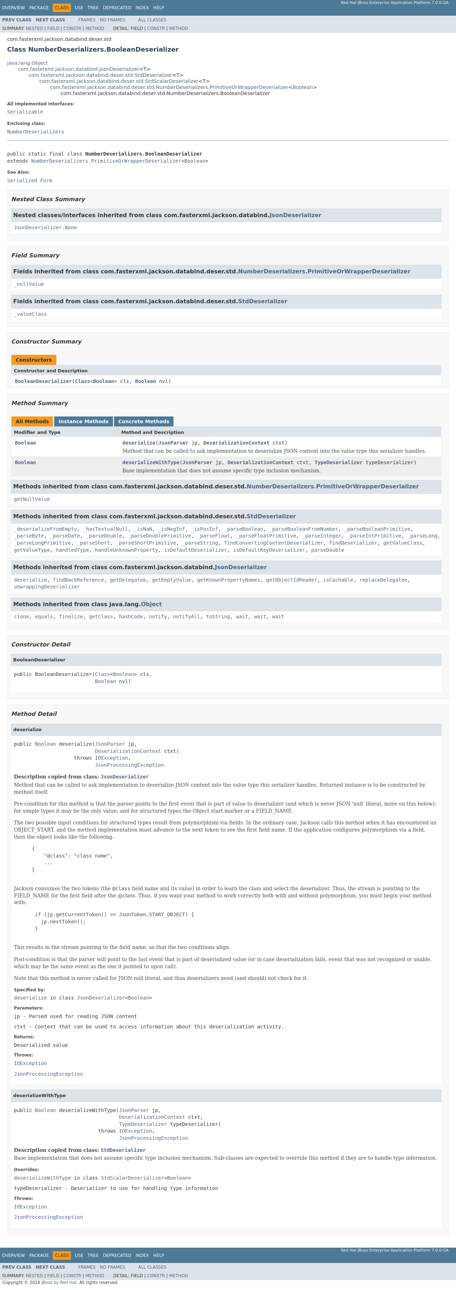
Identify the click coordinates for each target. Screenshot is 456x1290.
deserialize (139, 443)
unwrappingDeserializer (47, 586)
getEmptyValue (171, 580)
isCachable (338, 580)
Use (79, 7)
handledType (72, 550)
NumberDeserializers (35, 132)
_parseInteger (321, 536)
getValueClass (403, 543)
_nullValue (29, 284)
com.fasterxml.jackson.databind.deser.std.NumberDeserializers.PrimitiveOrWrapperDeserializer (169, 87)
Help (158, 7)
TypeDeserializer (339, 462)
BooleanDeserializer (43, 381)
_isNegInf (171, 529)
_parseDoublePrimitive (159, 536)
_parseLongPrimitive (42, 543)
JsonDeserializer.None (45, 227)
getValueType (32, 550)
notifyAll (186, 616)
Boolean (302, 87)
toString (218, 616)
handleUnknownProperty (126, 550)
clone (21, 616)
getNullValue (32, 499)
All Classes (152, 19)
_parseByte (29, 536)
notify (158, 616)
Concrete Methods (144, 421)
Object (151, 604)
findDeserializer (353, 543)
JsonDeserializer (296, 215)
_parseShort (93, 543)
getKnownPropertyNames (228, 580)
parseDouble (327, 550)
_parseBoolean (243, 529)
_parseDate (65, 536)
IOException (111, 758)
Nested (34, 28)
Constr (72, 28)
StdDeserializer (262, 301)
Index (142, 7)
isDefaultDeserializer (195, 550)
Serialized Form (29, 180)
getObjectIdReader (291, 580)
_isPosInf (204, 529)
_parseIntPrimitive (374, 536)
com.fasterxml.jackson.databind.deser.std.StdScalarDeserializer (118, 81)
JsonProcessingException (129, 765)
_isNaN (143, 529)
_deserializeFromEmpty (45, 529)
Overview (13, 7)
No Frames (112, 19)
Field (53, 28)
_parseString (200, 543)
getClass (101, 616)
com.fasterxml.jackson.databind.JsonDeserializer (78, 69)
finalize (71, 616)
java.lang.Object (27, 63)
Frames (87, 19)
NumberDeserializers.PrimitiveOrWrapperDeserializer (106, 161)
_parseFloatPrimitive (266, 536)
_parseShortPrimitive (146, 543)
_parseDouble (104, 536)
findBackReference (78, 580)
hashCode (131, 616)
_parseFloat (213, 536)
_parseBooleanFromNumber (303, 529)
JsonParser (173, 443)
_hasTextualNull (105, 529)
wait (242, 616)
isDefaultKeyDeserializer (269, 550)
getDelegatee (128, 580)
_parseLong (422, 536)
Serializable (25, 112)
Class (82, 381)
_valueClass (30, 314)
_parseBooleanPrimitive (377, 529)
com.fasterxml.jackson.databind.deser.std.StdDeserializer (100, 75)
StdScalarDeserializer (132, 1178)
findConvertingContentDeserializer (273, 543)
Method (95, 28)
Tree (93, 7)
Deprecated (117, 7)
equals (44, 616)
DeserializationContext (236, 443)
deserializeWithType (151, 462)
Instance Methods (83, 421)
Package (39, 7)
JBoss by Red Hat (59, 1282)
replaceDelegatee (383, 580)
